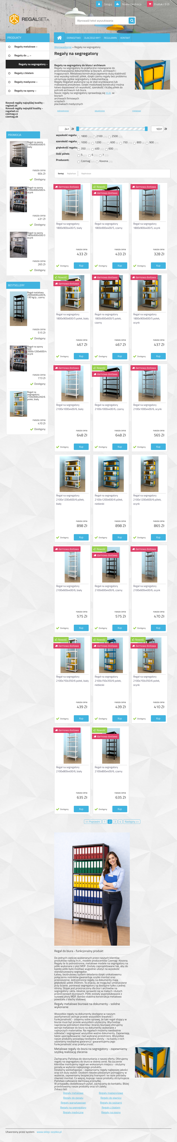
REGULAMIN (110, 38)
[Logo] (29, 20)
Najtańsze (71, 173)
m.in (108, 93)
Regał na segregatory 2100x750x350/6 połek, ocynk (146, 681)
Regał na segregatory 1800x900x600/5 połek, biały (72, 316)
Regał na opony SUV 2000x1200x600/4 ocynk (37, 350)
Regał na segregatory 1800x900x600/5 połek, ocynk (146, 318)
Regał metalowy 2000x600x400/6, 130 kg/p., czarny (36, 295)
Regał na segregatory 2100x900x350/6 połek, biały (36, 395)
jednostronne (63, 110)
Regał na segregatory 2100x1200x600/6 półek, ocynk (147, 499)
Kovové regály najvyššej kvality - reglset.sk (25, 104)
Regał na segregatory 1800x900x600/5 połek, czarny (108, 318)
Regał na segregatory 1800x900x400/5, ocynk (146, 226)
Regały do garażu (73, 1098)
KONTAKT (125, 38)
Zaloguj (108, 4)
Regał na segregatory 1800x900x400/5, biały (69, 226)
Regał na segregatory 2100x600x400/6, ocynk (146, 588)
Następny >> (132, 822)
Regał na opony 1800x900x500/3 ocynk (36, 235)
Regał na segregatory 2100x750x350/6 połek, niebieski (108, 681)
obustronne (100, 110)
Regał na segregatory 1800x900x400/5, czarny (108, 226)
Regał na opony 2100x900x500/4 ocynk (36, 190)
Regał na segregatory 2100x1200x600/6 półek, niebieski (109, 499)
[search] (132, 20)
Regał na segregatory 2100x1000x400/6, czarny (109, 407)
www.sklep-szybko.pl (49, 1132)
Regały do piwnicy (111, 1098)
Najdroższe (86, 173)
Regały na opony (111, 1112)
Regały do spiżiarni (111, 1103)
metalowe (136, 110)
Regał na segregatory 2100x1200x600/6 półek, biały (70, 499)
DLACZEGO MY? (92, 38)
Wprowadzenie (63, 47)
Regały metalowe (73, 1093)
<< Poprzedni (93, 822)
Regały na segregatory (73, 1107)
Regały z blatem (111, 1107)
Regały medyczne (73, 1112)
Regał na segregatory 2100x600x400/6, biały (69, 588)
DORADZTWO (74, 38)
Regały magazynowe (111, 1093)
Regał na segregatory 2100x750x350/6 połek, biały (72, 679)
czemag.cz (12, 114)
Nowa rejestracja (131, 4)
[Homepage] (61, 37)
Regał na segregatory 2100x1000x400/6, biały (69, 407)
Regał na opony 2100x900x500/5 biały (36, 144)
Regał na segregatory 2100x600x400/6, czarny (108, 588)
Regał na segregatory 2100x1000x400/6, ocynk (147, 407)
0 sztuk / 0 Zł (161, 4)
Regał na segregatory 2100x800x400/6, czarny (108, 769)
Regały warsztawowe (73, 1103)
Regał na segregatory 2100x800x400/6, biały (69, 769)
